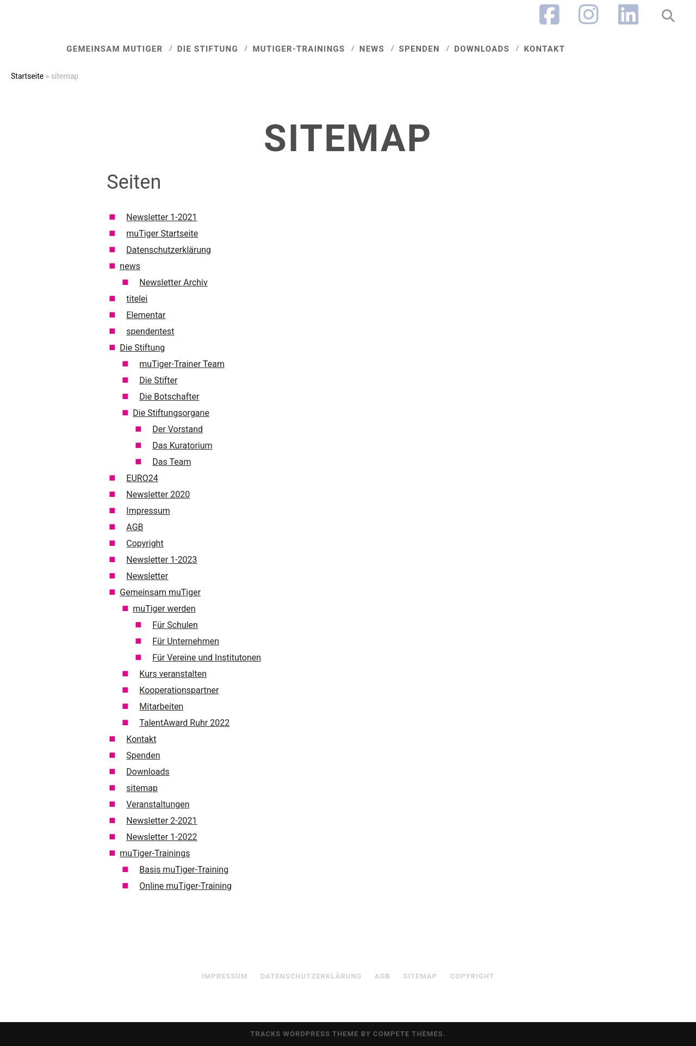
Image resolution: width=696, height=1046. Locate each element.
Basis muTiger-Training (183, 869)
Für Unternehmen (185, 641)
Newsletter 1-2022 (161, 837)
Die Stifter (158, 380)
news (130, 266)
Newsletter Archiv (173, 282)
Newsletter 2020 (158, 494)
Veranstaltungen (157, 804)
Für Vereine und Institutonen (206, 657)
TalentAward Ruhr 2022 (184, 723)
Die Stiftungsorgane (171, 413)
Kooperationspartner (179, 690)
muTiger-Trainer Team (182, 364)
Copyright (144, 543)
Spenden (426, 47)
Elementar (145, 315)
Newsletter (147, 576)
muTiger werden (164, 608)
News (381, 47)
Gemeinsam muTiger (136, 47)
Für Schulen (175, 625)
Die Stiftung (225, 47)
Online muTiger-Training (185, 886)
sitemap (142, 788)
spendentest (150, 331)
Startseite (27, 76)
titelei (136, 299)
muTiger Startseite (162, 233)
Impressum (148, 511)
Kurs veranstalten (173, 674)
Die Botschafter (169, 396)
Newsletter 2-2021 (161, 820)
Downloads (485, 47)
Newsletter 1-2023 (161, 560)
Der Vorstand (177, 429)
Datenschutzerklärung (168, 250)
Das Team (171, 462)
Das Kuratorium (182, 445)
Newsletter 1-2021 (161, 217)
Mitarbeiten (161, 706)
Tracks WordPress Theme (304, 1034)
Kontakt (546, 47)
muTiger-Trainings (312, 47)
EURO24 (142, 478)
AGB (134, 527)
